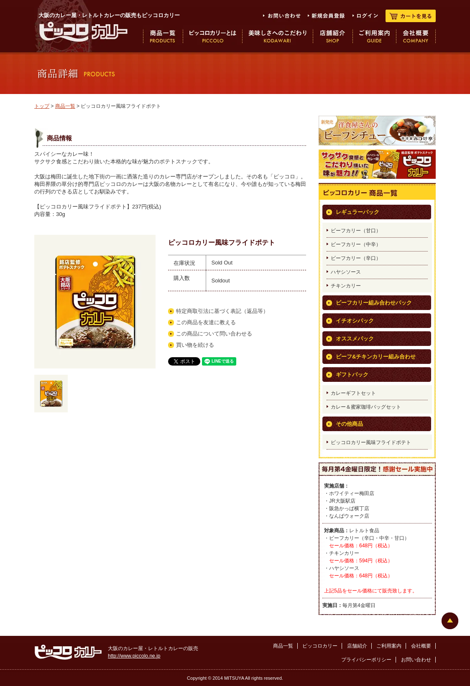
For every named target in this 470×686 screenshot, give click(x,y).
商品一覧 (65, 106)
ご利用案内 (388, 646)
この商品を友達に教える (206, 322)
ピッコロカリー (319, 646)
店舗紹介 (357, 646)
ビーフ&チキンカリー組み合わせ (376, 356)
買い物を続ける (195, 345)
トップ (41, 106)
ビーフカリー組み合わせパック (374, 303)
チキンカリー (346, 286)
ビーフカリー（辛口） (356, 258)
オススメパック (355, 338)
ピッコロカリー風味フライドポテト (371, 442)
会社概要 (421, 646)
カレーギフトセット (353, 393)
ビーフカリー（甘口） (356, 231)
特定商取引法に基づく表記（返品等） (222, 311)
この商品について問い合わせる (214, 333)
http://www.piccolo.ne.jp (134, 656)
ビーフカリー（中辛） (356, 244)
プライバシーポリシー (366, 660)
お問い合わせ (416, 660)
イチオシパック (355, 321)
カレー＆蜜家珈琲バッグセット (366, 407)
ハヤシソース (346, 272)
